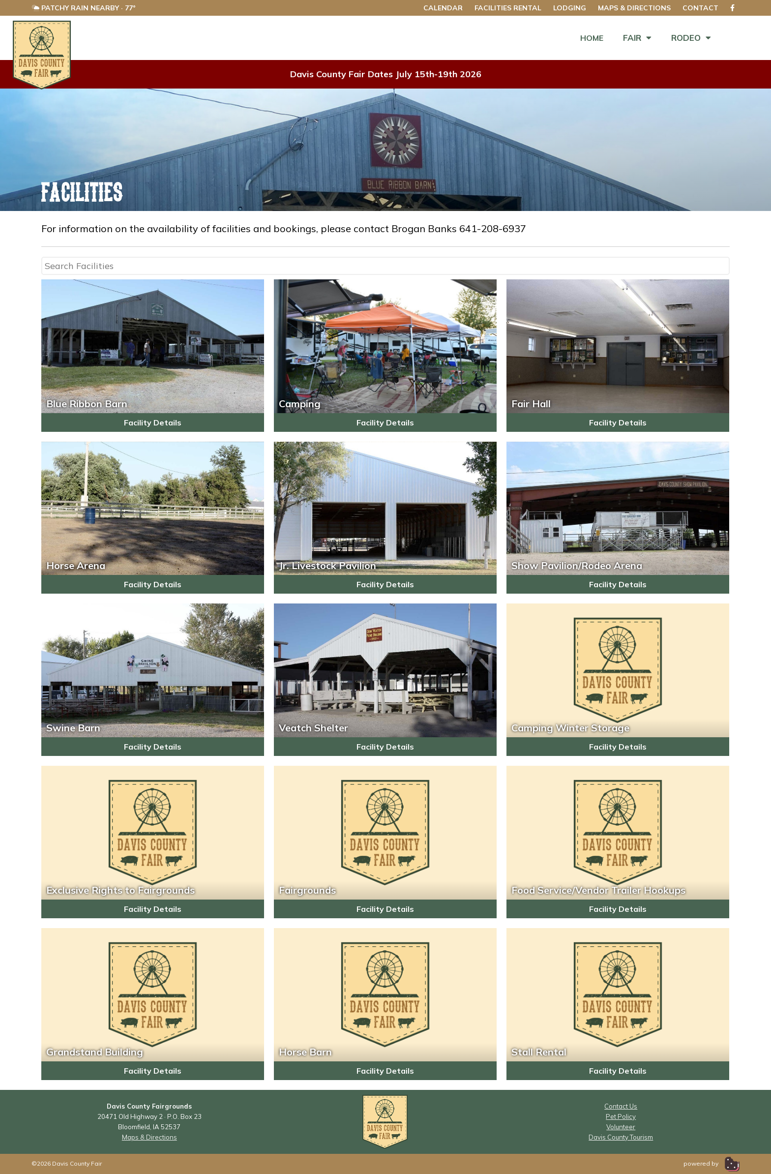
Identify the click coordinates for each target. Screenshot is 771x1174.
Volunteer (620, 1127)
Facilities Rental (507, 7)
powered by (711, 1163)
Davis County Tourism (621, 1137)
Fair (611, 37)
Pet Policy (621, 1116)
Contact (700, 7)
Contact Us (620, 1106)
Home (570, 38)
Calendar (443, 7)
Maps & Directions (634, 7)
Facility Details (152, 422)
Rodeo (665, 37)
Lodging (569, 7)
